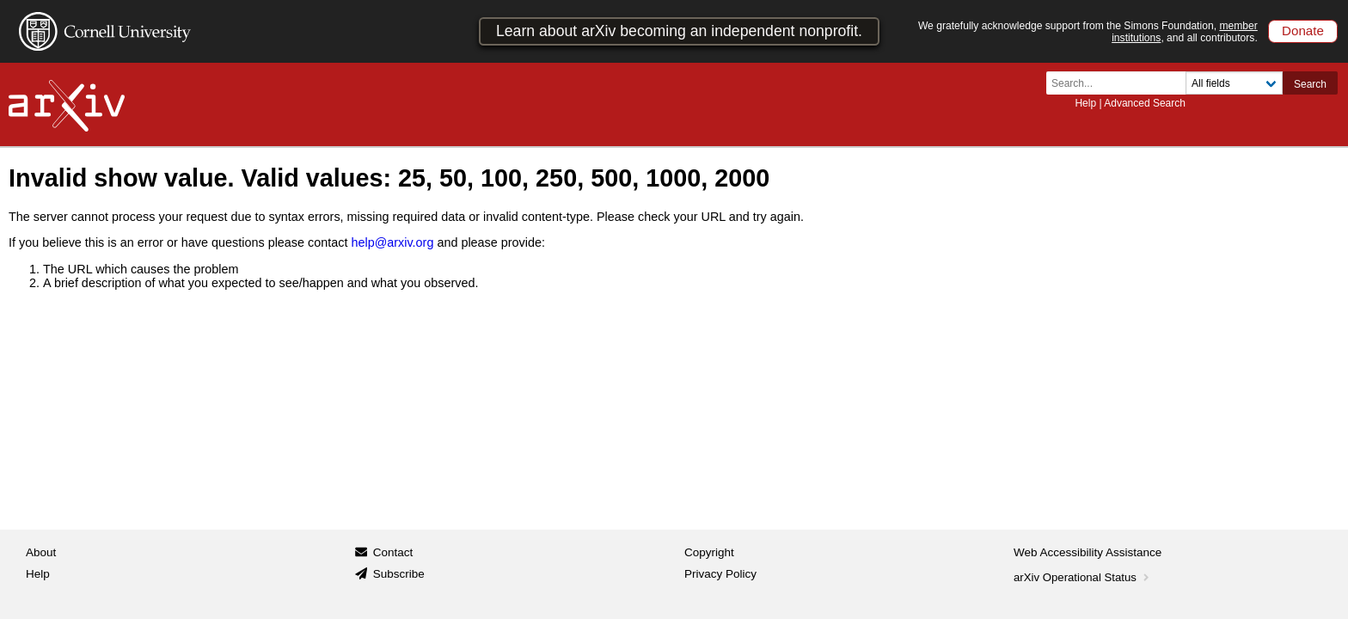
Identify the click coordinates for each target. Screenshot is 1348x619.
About (41, 552)
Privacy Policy (720, 573)
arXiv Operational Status (1083, 577)
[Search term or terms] (1121, 83)
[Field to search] (1234, 83)
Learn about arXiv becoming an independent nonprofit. (679, 31)
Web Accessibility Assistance (1087, 552)
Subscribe (399, 573)
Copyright (709, 552)
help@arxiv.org (392, 242)
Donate (1303, 30)
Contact (393, 552)
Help (1085, 103)
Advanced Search (1145, 103)
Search (1310, 84)
